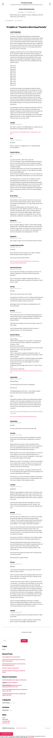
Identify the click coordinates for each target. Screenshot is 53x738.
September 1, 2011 (32, 12)
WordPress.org (6, 723)
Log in (3, 717)
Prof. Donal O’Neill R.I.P (12, 682)
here (25, 17)
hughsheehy (5, 693)
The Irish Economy (26, 3)
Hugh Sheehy (5, 680)
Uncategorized (10, 20)
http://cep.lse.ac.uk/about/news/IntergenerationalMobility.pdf (24, 416)
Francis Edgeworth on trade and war (11, 657)
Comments (6, 721)
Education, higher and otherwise (18, 680)
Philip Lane (22, 12)
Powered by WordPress (22, 728)
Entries (5, 719)
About (3, 649)
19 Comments (20, 20)
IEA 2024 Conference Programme (10, 668)
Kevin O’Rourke (6, 689)
